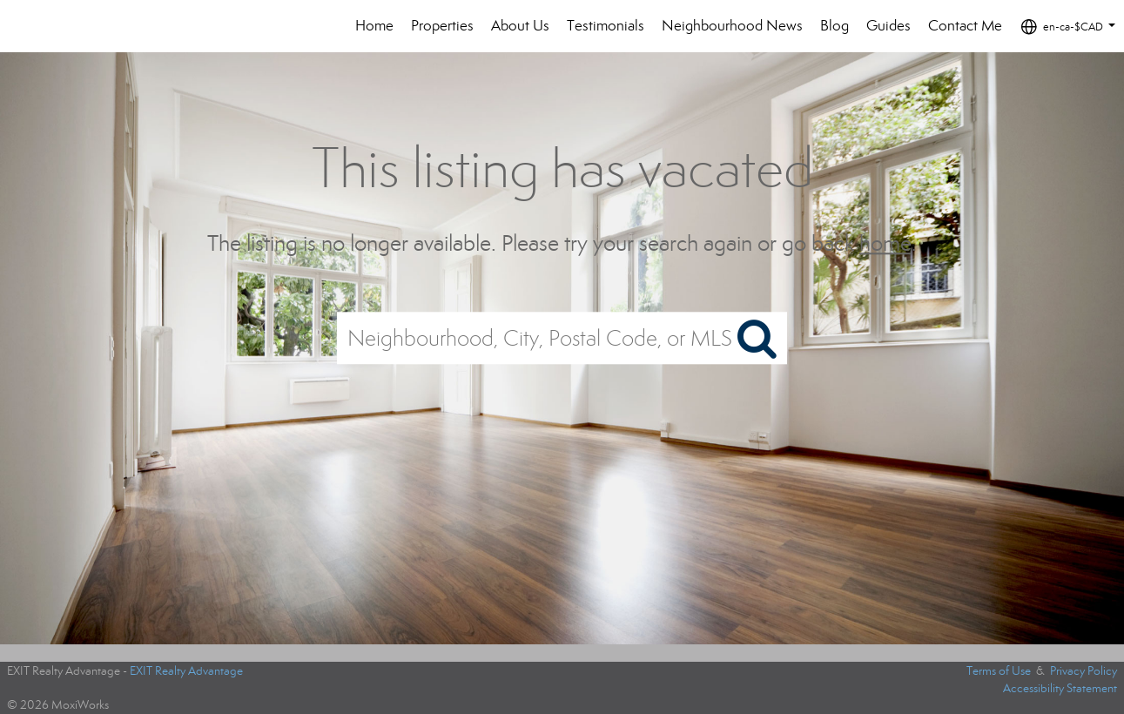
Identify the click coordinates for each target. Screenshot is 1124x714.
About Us (520, 26)
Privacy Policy (1083, 670)
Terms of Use (998, 670)
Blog (834, 26)
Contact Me (965, 26)
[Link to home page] (65, 26)
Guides (888, 26)
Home (374, 26)
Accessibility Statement (1060, 688)
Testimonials (605, 26)
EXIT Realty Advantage (186, 670)
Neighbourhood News (732, 26)
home (885, 243)
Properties (442, 26)
